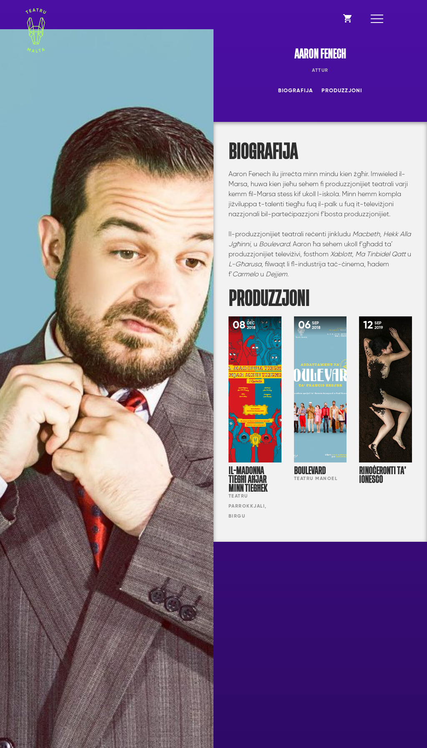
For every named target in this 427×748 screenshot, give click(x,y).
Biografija (295, 91)
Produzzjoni (342, 91)
